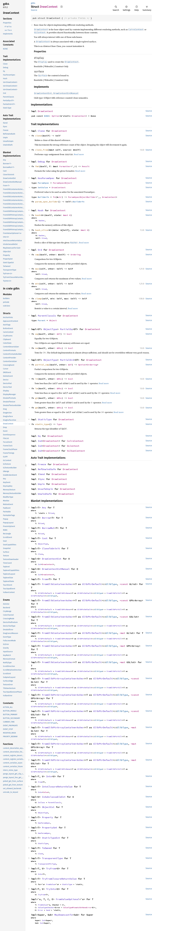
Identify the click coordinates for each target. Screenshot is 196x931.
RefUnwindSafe (47, 469)
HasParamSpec (46, 178)
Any (44, 507)
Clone (41, 130)
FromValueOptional (67, 899)
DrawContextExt (51, 558)
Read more (79, 154)
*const (124, 584)
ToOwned (47, 848)
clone (38, 135)
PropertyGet (49, 827)
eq (36, 334)
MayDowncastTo (63, 914)
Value (45, 792)
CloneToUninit (51, 548)
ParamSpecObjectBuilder (82, 197)
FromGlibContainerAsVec (57, 584)
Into (49, 776)
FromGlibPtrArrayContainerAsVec (63, 678)
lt (36, 379)
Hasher (42, 220)
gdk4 (33, 3)
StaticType (45, 419)
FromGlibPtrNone (62, 593)
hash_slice (41, 230)
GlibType (111, 584)
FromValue (50, 884)
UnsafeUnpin (45, 488)
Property (47, 817)
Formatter (65, 166)
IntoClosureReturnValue (57, 786)
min (37, 283)
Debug (41, 161)
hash (37, 215)
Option (55, 116)
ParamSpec (43, 183)
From (45, 579)
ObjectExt (48, 807)
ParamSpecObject (62, 183)
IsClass (41, 802)
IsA (40, 440)
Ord (40, 249)
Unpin (41, 484)
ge (36, 407)
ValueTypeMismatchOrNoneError (77, 907)
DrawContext (45, 111)
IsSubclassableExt (54, 796)
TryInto (51, 889)
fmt (37, 166)
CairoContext (75, 440)
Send (42, 474)
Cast (45, 538)
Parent (41, 320)
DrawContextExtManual (56, 568)
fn (54, 197)
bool (69, 334)
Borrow (46, 517)
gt (36, 398)
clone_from (41, 150)
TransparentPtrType (47, 864)
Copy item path (61, 6)
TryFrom (51, 868)
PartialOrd (67, 359)
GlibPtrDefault (92, 584)
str (60, 197)
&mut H (67, 215)
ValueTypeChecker (46, 907)
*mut (123, 633)
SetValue (43, 187)
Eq (39, 436)
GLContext (73, 445)
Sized (44, 238)
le (36, 388)
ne (36, 348)
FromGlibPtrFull (114, 593)
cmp (37, 254)
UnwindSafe (45, 493)
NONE (46, 116)
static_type (42, 424)
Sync (42, 479)
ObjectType (50, 329)
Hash (40, 210)
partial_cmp (42, 364)
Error (40, 910)
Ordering (76, 254)
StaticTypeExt (51, 837)
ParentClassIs (47, 315)
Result (85, 166)
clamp (38, 298)
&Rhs (59, 348)
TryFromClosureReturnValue (59, 878)
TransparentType (52, 858)
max (37, 268)
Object (53, 320)
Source (34, 10)
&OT (59, 334)
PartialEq (66, 329)
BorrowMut (48, 528)
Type (59, 424)
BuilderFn (43, 197)
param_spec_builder (46, 201)
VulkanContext (76, 450)
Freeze (42, 464)
